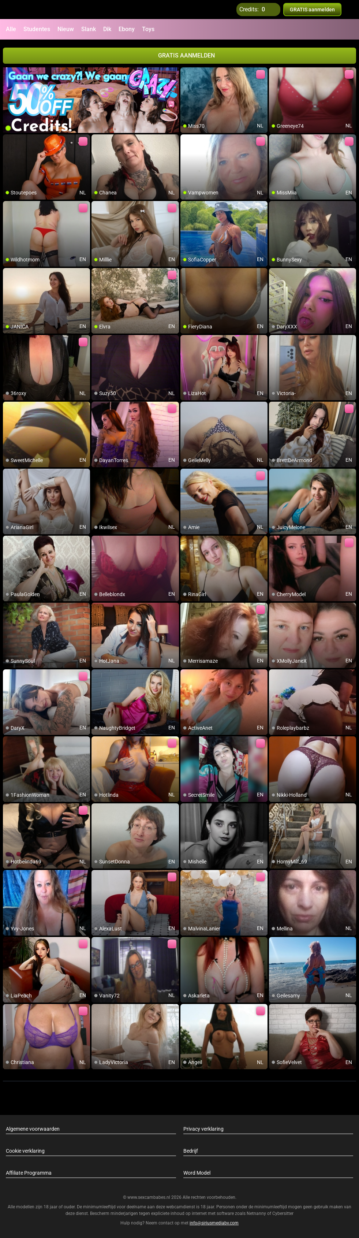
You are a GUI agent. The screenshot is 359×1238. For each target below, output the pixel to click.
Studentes (36, 29)
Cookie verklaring (25, 1151)
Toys (148, 29)
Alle (11, 29)
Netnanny (257, 1213)
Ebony (127, 29)
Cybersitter (282, 1213)
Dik (107, 29)
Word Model (196, 1173)
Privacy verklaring (203, 1129)
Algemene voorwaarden (33, 1129)
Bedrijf (190, 1151)
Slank (88, 29)
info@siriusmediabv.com (214, 1223)
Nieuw (65, 29)
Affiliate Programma (29, 1173)
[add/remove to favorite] (186, 73)
